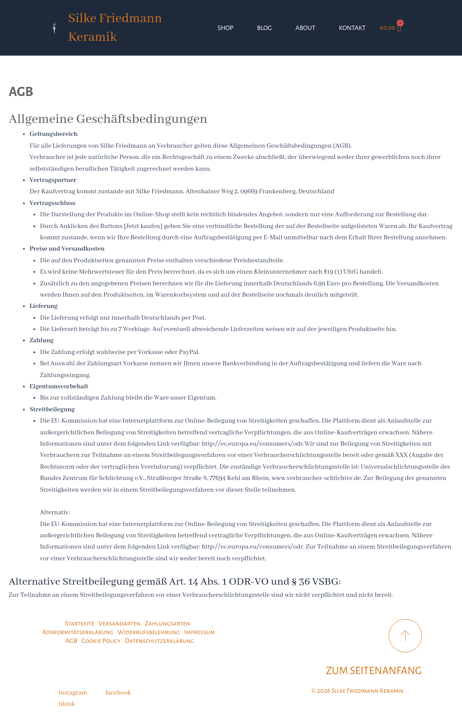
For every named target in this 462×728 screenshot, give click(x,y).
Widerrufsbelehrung (148, 632)
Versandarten (119, 623)
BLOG (264, 27)
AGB (71, 640)
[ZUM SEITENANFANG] (405, 635)
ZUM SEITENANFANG (374, 670)
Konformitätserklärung (78, 632)
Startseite (79, 623)
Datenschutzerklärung (159, 640)
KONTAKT (352, 27)
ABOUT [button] (306, 27)
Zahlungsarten (167, 623)
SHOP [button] (225, 27)
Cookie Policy (101, 640)
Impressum (199, 632)
